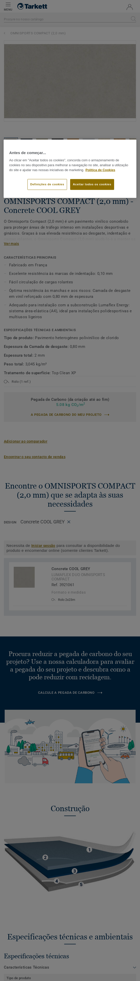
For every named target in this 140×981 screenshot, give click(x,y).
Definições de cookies (47, 184)
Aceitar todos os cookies (92, 184)
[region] (70, 169)
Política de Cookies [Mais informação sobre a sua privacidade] (100, 170)
